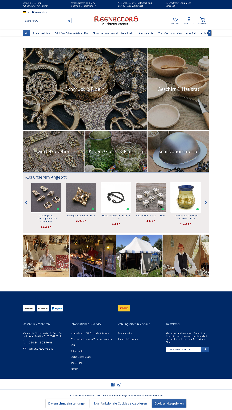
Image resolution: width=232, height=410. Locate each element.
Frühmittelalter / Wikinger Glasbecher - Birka (186, 217)
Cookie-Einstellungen (81, 356)
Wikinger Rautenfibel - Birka (81, 215)
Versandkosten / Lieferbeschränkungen (90, 333)
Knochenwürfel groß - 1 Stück (151, 215)
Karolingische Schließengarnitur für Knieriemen (46, 218)
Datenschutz (77, 351)
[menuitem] (57, 20)
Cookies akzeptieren (169, 403)
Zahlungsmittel (125, 333)
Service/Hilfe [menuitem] (38, 12)
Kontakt (74, 368)
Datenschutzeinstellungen (67, 403)
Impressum (76, 362)
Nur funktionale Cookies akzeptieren (120, 403)
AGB (73, 345)
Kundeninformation (128, 339)
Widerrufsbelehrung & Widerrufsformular (91, 339)
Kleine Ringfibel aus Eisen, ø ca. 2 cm (116, 217)
